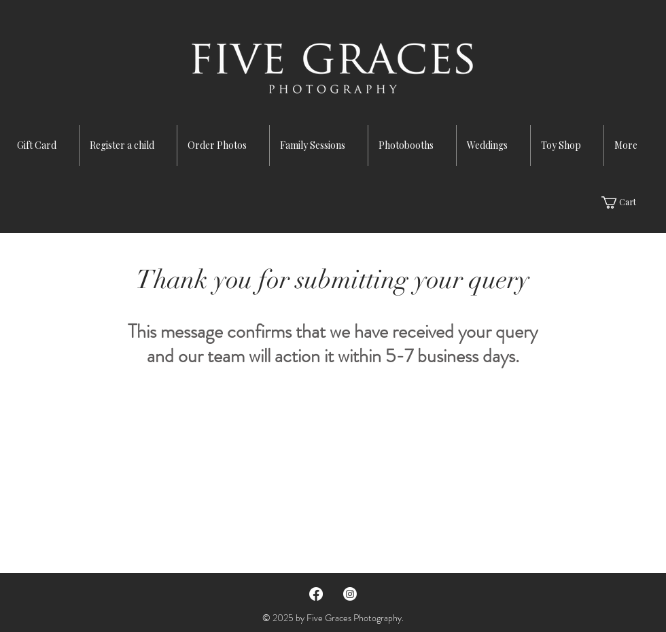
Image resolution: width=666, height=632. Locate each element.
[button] (625, 202)
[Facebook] (316, 594)
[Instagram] (350, 594)
